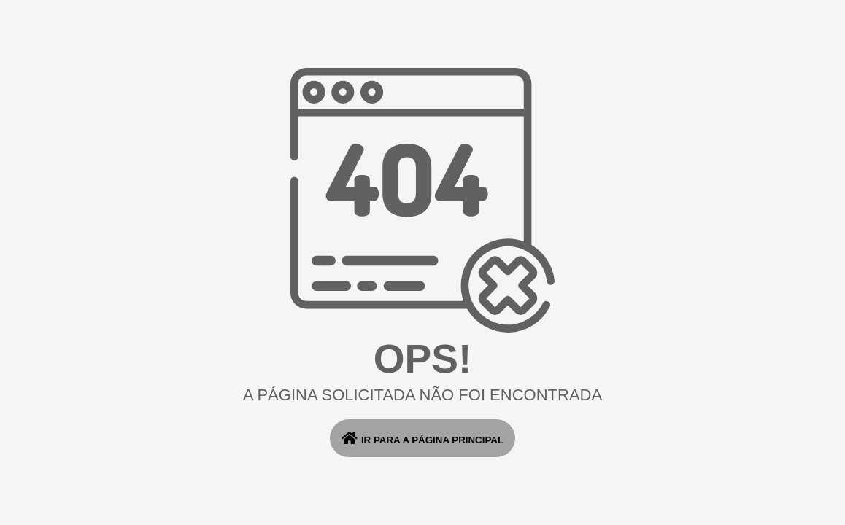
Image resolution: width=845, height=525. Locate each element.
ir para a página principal (422, 438)
